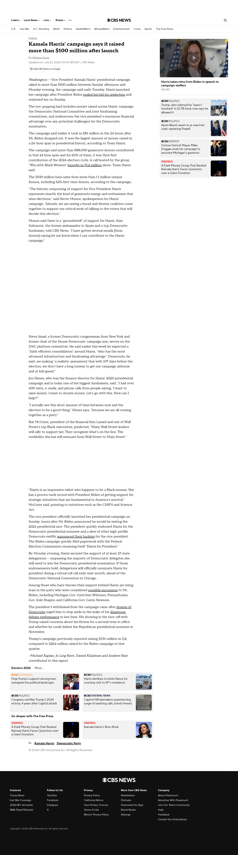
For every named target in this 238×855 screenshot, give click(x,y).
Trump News (17, 795)
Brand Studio (128, 809)
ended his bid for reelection (104, 95)
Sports (148, 29)
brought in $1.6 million (85, 165)
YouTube (52, 795)
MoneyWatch (101, 29)
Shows (60, 20)
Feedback (163, 814)
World (56, 29)
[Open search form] (225, 20)
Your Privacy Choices (96, 805)
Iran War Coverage (20, 800)
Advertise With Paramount (173, 800)
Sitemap (125, 814)
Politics (68, 29)
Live (47, 20)
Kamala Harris (44, 743)
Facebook (52, 800)
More (39, 668)
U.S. (13, 29)
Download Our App (132, 805)
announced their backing (76, 536)
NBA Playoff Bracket (21, 809)
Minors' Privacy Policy (96, 814)
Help (160, 809)
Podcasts (126, 800)
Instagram (52, 805)
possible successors (103, 590)
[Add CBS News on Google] (45, 69)
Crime (137, 29)
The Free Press (164, 29)
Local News (32, 20)
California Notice (93, 800)
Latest (15, 20)
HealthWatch (83, 29)
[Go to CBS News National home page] (119, 20)
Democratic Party (69, 743)
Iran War (24, 29)
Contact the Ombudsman (172, 819)
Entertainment (121, 29)
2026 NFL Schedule (21, 805)
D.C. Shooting (41, 29)
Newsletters (128, 795)
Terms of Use (91, 809)
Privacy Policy (92, 795)
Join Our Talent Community (174, 805)
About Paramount (168, 795)
